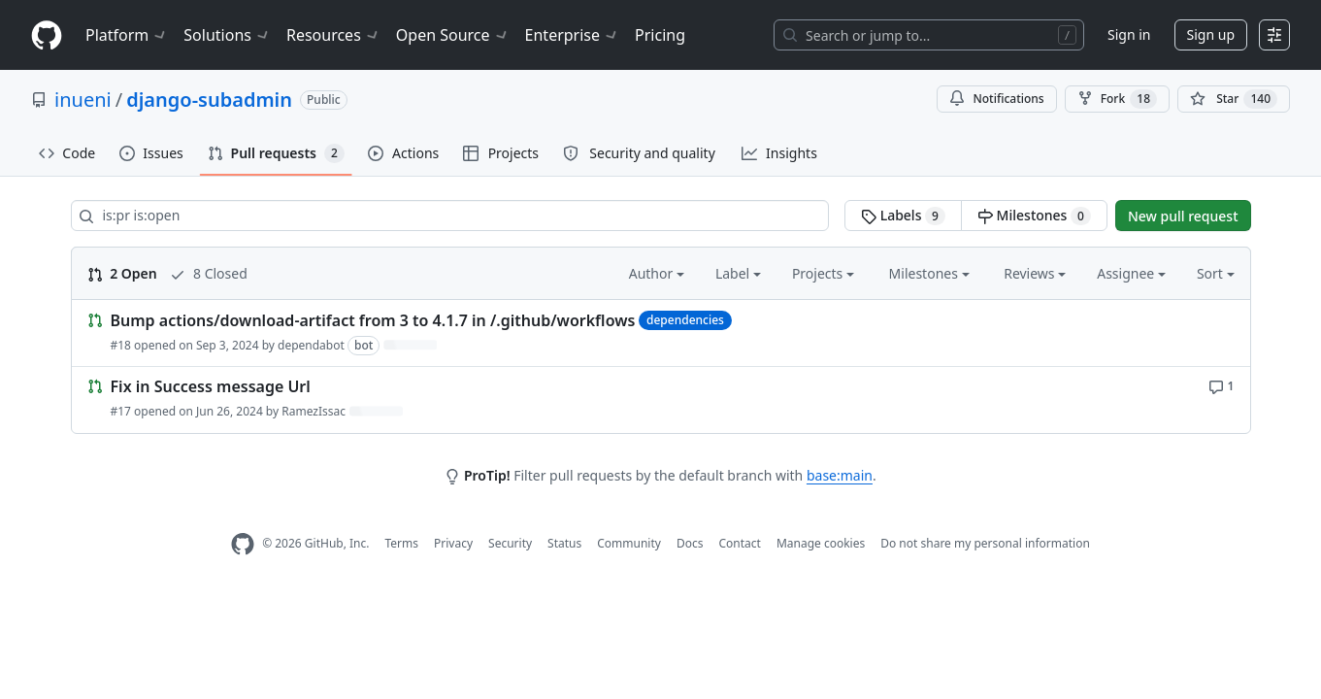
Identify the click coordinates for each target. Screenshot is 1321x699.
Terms (401, 543)
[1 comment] (1221, 385)
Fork (1117, 99)
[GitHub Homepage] (242, 544)
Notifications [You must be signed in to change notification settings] (996, 98)
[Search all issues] (450, 215)
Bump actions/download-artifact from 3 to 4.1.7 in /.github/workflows (373, 320)
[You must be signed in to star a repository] (1233, 99)
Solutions (227, 35)
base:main (840, 475)
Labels (903, 215)
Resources (333, 35)
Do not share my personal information (985, 543)
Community (629, 543)
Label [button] (738, 273)
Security (510, 543)
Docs (690, 543)
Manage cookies (820, 543)
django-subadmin (209, 99)
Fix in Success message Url (211, 387)
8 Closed (208, 273)
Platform (126, 35)
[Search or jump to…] (929, 35)
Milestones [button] (929, 273)
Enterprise (572, 35)
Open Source (453, 35)
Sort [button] (1216, 273)
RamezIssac (313, 411)
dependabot (311, 345)
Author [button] (656, 273)
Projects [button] (823, 273)
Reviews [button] (1035, 273)
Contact (739, 543)
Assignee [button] (1131, 273)
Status (564, 543)
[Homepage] (46, 35)
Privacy (453, 543)
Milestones (1034, 215)
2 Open (122, 273)
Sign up (1211, 34)
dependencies (685, 320)
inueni (83, 99)
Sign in (1128, 34)
